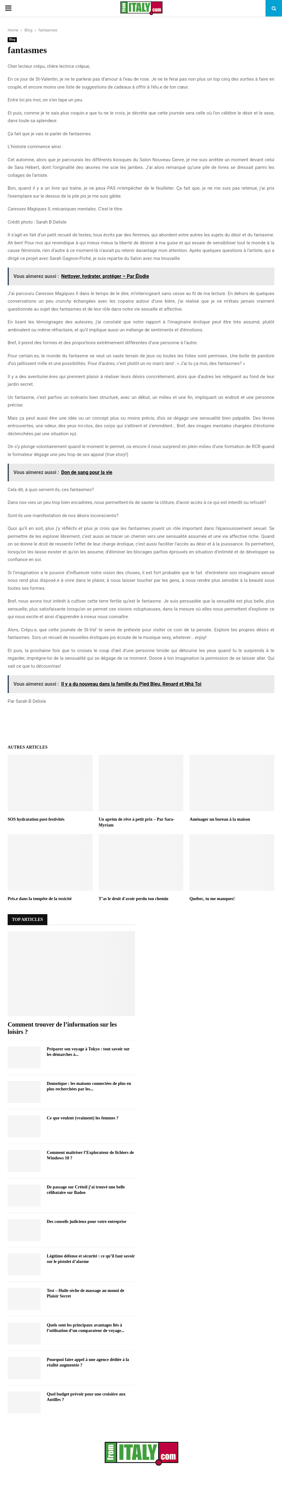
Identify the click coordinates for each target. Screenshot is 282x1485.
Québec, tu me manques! (212, 898)
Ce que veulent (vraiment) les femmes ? (83, 1118)
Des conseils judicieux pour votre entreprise (86, 1221)
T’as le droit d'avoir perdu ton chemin (133, 898)
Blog (12, 39)
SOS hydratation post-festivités (36, 819)
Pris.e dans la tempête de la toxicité (40, 898)
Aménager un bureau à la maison (219, 819)
